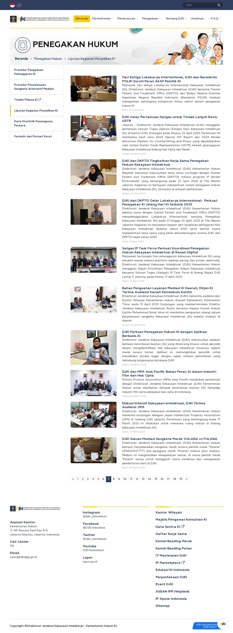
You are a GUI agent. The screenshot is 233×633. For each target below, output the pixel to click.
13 (143, 479)
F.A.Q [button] (215, 18)
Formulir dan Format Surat (33, 136)
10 (125, 479)
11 (131, 479)
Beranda (83, 18)
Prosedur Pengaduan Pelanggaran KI (28, 72)
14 (149, 479)
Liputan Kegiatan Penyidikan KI (36, 110)
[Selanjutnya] (186, 479)
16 (162, 479)
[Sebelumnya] (73, 479)
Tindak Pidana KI (27, 99)
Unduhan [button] (198, 18)
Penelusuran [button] (126, 18)
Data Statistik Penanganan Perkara (33, 123)
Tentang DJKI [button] (175, 18)
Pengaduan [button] (150, 18)
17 (168, 479)
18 (174, 479)
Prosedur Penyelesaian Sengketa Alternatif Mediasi (34, 87)
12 (137, 479)
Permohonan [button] (101, 18)
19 (180, 479)
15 (156, 479)
